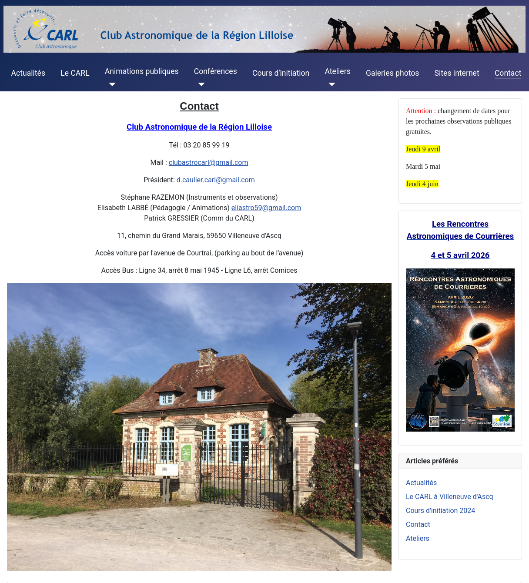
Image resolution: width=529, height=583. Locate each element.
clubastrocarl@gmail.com (208, 162)
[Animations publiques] (110, 84)
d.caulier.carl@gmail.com (216, 180)
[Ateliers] (330, 84)
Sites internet (457, 73)
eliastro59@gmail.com (266, 208)
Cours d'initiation (280, 73)
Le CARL (74, 73)
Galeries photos (392, 73)
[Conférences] (199, 84)
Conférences (215, 71)
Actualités (28, 73)
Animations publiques (142, 71)
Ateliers (337, 71)
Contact (508, 73)
